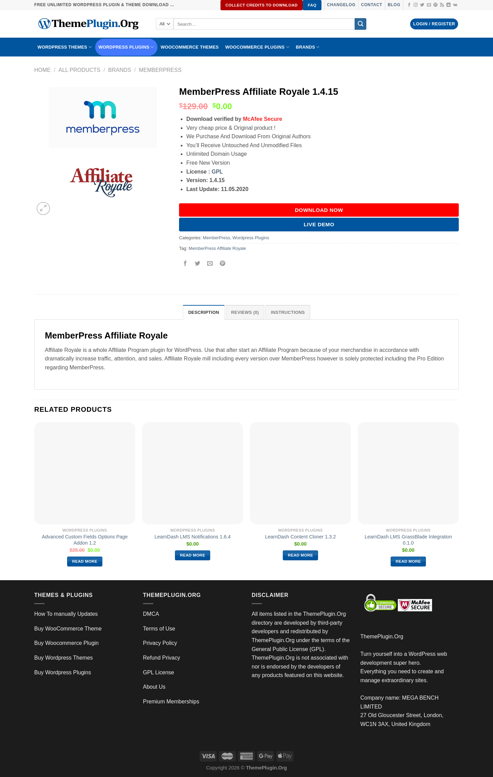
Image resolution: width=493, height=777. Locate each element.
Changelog (341, 4)
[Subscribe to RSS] (442, 5)
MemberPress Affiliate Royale (217, 248)
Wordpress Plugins (250, 237)
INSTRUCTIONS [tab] (288, 312)
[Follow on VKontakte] (455, 5)
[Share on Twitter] (197, 263)
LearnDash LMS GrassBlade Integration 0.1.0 (408, 540)
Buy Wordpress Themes (63, 658)
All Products (79, 70)
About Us (154, 687)
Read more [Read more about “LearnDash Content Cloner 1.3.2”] (300, 555)
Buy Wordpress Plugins (62, 672)
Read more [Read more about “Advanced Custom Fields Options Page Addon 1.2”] (85, 561)
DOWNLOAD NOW (319, 210)
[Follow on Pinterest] (435, 5)
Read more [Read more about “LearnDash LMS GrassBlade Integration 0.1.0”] (408, 561)
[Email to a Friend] (210, 263)
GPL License (158, 672)
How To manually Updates (66, 614)
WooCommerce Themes (190, 47)
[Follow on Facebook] (409, 5)
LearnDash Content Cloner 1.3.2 (300, 536)
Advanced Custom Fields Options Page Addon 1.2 (85, 540)
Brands (119, 70)
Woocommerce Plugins (257, 47)
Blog (394, 4)
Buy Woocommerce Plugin (66, 643)
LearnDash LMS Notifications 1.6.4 (192, 536)
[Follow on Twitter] (422, 5)
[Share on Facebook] (185, 263)
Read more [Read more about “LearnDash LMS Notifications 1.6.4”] (192, 555)
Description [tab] (203, 312)
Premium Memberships (171, 701)
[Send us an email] (429, 5)
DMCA (151, 614)
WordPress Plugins (126, 47)
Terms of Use (159, 629)
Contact (371, 4)
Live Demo (319, 224)
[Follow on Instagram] (416, 5)
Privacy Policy (160, 643)
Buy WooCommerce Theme (68, 629)
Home (42, 70)
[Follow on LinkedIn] (448, 5)
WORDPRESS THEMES (65, 47)
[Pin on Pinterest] (222, 263)
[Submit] (360, 24)
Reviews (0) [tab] (245, 312)
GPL (217, 172)
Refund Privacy (161, 658)
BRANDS (308, 47)
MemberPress (160, 70)
